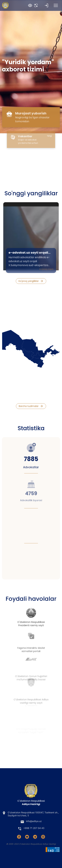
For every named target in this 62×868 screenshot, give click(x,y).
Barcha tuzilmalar (31, 406)
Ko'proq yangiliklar (31, 281)
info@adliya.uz (31, 822)
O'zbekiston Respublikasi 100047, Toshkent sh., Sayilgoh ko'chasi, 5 (30, 814)
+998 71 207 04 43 (31, 829)
